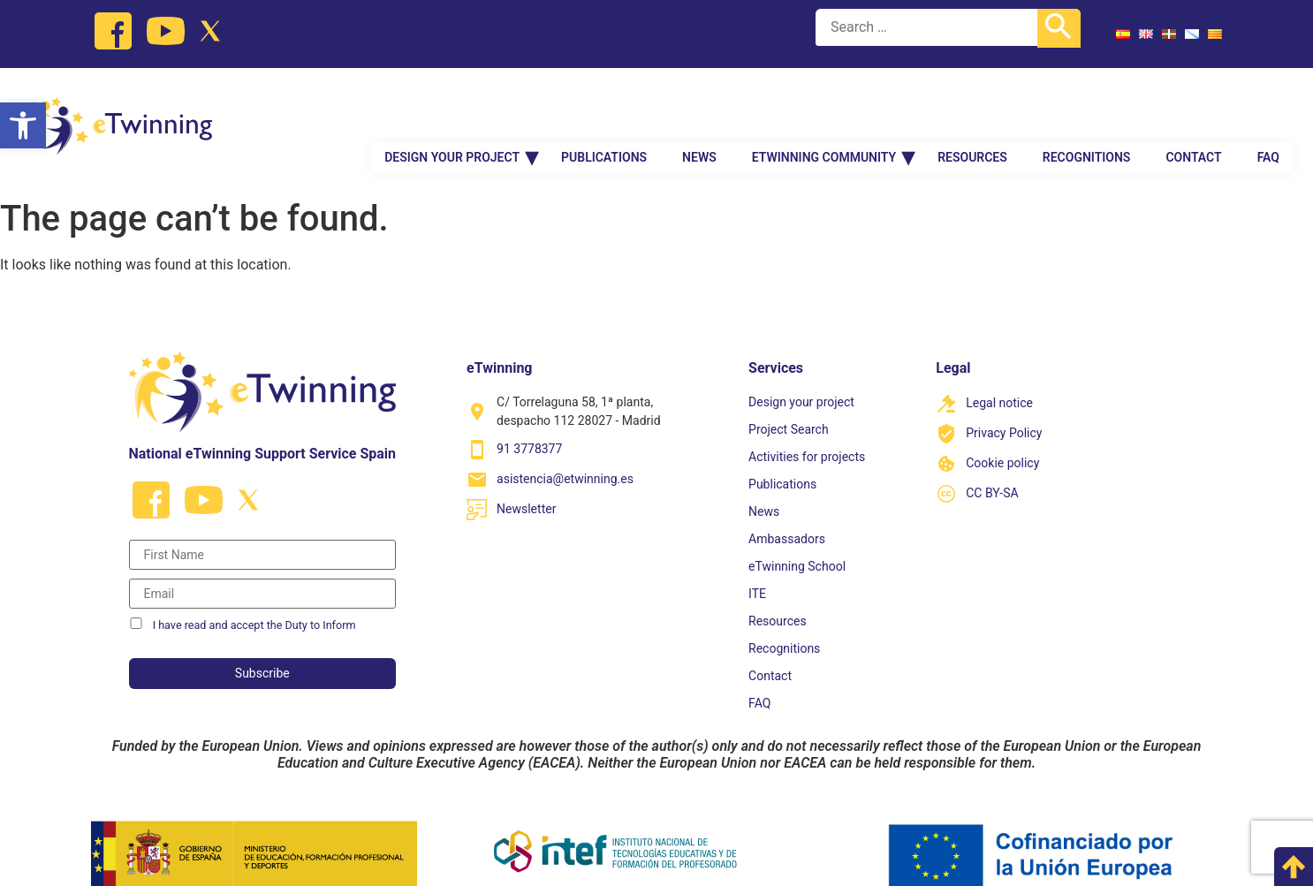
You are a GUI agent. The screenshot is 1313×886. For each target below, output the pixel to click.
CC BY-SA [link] (992, 469)
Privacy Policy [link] (1004, 409)
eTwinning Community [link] (824, 117)
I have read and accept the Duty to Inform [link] (254, 601)
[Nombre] (263, 531)
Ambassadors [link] (786, 515)
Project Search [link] (788, 405)
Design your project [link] (452, 117)
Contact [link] (1193, 117)
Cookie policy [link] (1002, 439)
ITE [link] (757, 570)
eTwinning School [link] (797, 542)
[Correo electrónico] (263, 570)
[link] (23, 125)
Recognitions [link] (1087, 117)
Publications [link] (604, 117)
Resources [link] (972, 117)
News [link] (699, 117)
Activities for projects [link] (806, 433)
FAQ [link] (1268, 117)
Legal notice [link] (999, 379)
